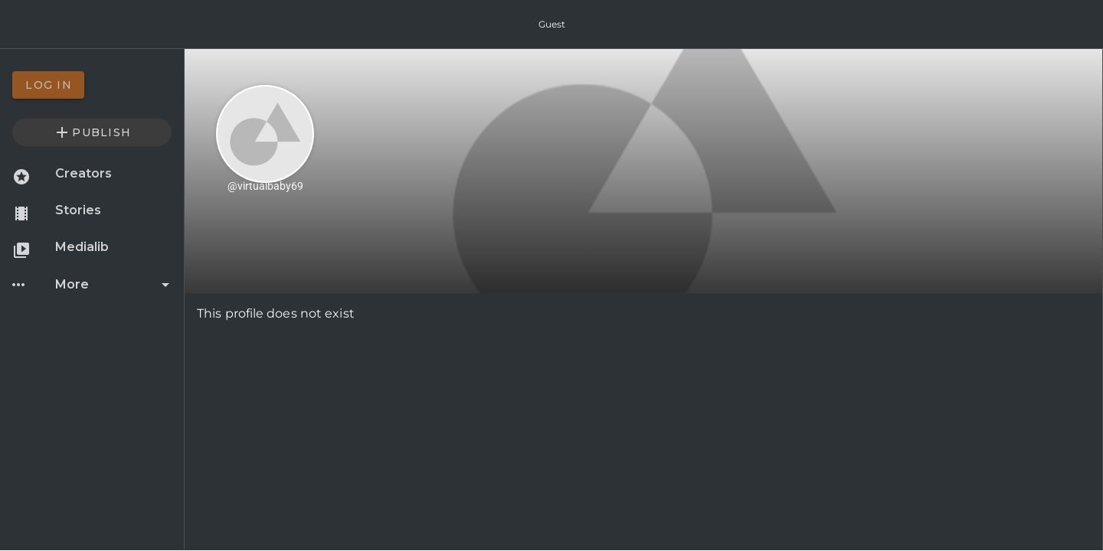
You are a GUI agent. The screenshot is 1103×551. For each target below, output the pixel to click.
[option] (92, 85)
